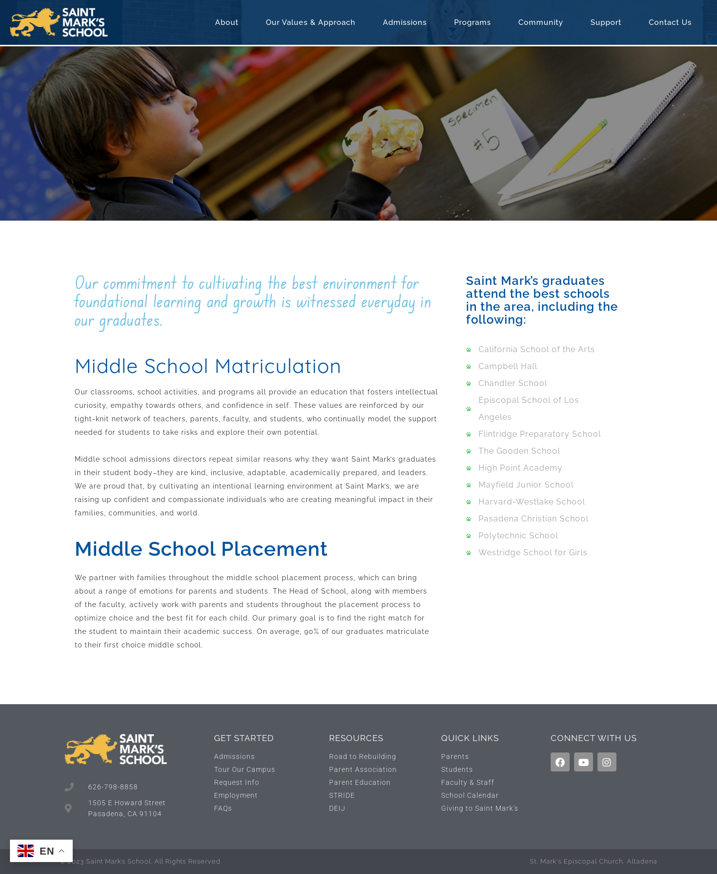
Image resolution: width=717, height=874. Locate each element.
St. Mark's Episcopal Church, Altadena (593, 861)
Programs (475, 22)
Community (543, 22)
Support (608, 22)
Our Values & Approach (313, 22)
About (229, 22)
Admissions (407, 22)
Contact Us (673, 22)
